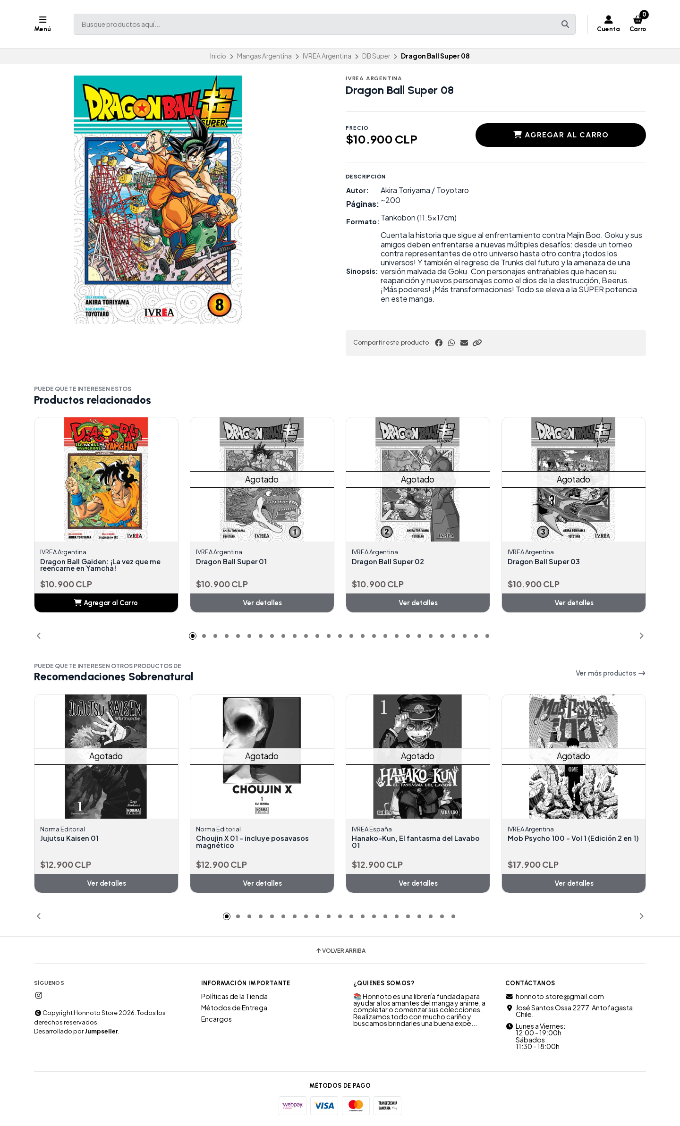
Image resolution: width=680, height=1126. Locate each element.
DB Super (376, 56)
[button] (477, 343)
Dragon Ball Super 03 (547, 562)
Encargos (216, 1020)
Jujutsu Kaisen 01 (71, 839)
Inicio (218, 56)
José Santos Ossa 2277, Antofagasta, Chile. (570, 1012)
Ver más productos (611, 674)
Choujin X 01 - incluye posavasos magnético (257, 843)
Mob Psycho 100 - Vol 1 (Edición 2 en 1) (569, 843)
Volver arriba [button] (340, 952)
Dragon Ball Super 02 (391, 562)
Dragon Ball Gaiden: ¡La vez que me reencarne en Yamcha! (106, 565)
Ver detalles (262, 603)
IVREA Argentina (327, 56)
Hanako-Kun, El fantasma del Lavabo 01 (406, 843)
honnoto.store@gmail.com (554, 997)
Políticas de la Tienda (234, 997)
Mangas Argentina (264, 56)
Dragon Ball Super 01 (234, 562)
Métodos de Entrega (234, 1009)
